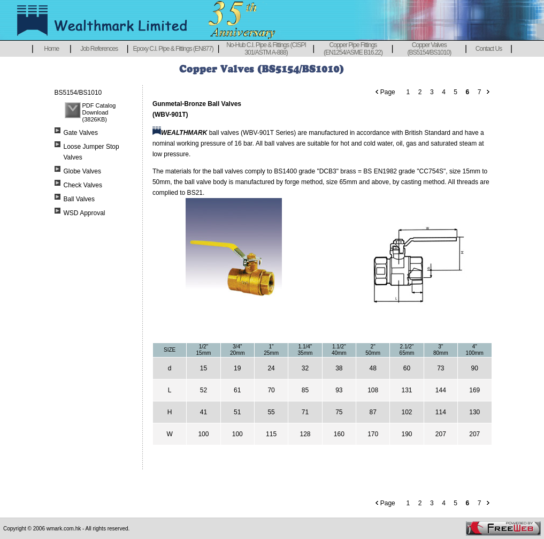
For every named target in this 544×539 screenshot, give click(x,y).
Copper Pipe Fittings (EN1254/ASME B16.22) (353, 48)
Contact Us (489, 48)
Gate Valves (81, 132)
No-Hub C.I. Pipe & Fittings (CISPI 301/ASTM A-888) (266, 48)
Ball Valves (79, 199)
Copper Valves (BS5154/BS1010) (429, 48)
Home (51, 48)
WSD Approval (84, 213)
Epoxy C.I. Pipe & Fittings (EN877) (173, 48)
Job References (99, 48)
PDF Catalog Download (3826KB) (99, 112)
